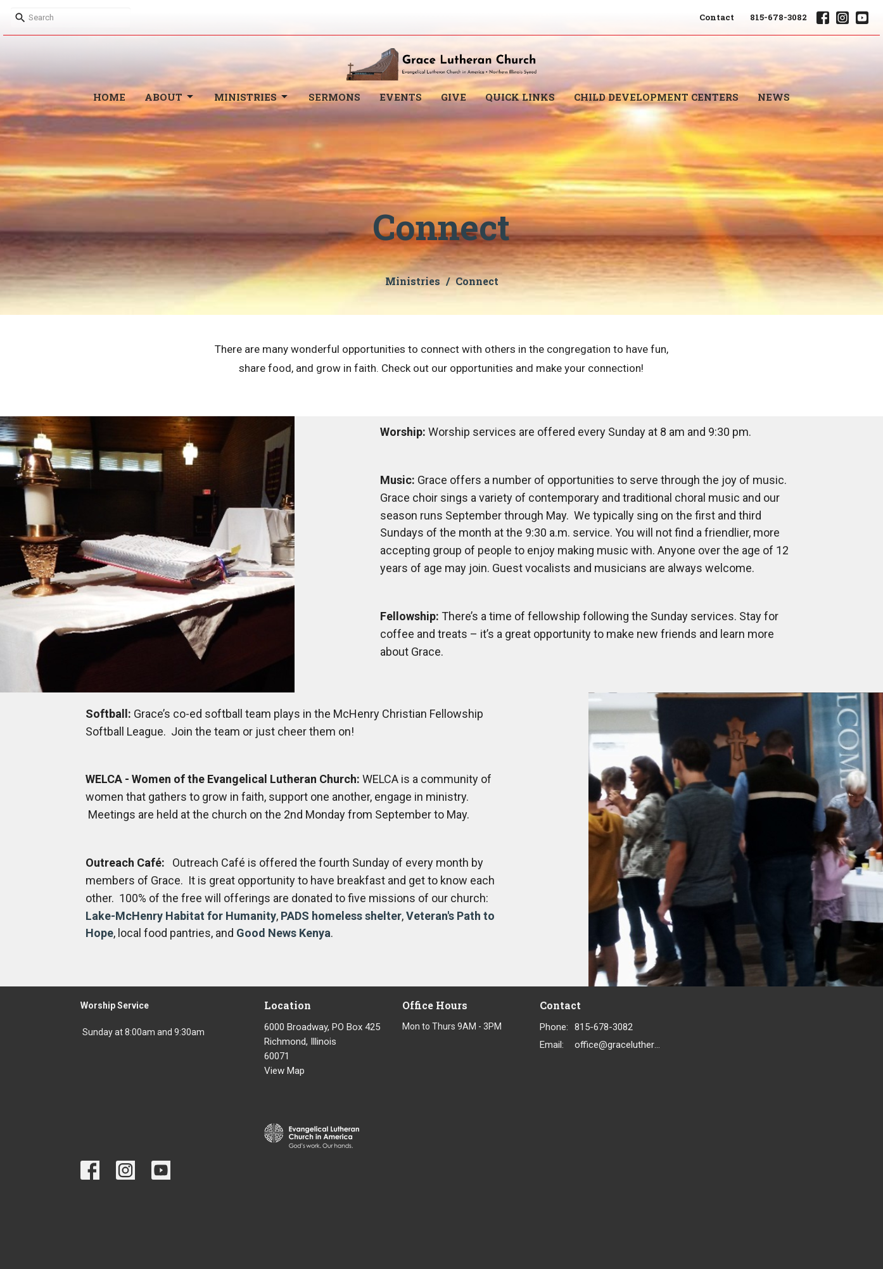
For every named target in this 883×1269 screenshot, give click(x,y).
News (774, 97)
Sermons (334, 97)
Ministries (251, 97)
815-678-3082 (778, 17)
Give (453, 97)
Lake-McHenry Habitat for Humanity (181, 915)
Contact (716, 17)
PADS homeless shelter (341, 915)
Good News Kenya (283, 933)
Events (400, 97)
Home (109, 97)
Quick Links (520, 97)
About (169, 97)
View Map (284, 1070)
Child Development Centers (656, 97)
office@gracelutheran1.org (620, 1044)
